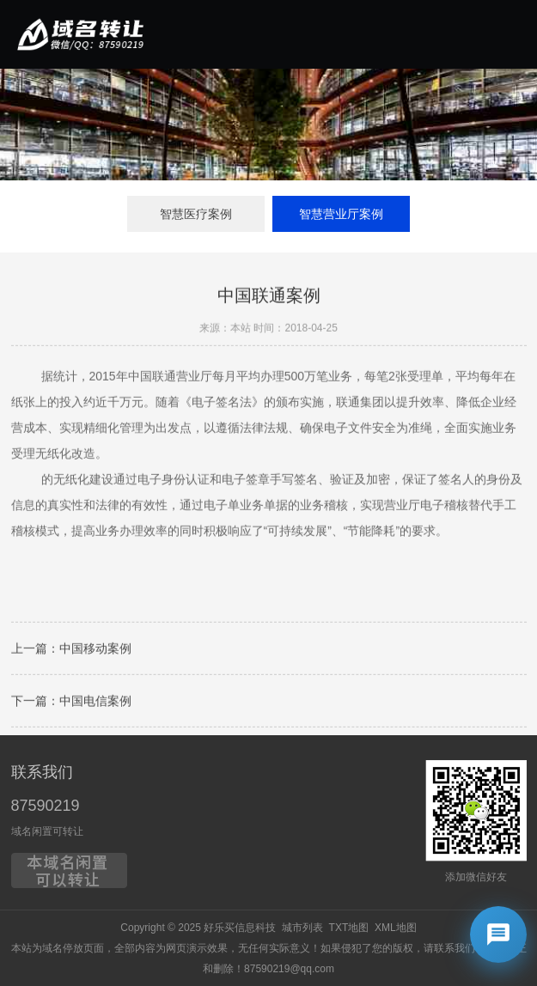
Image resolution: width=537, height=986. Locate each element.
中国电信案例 (95, 702)
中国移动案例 (95, 650)
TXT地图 (349, 928)
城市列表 (302, 928)
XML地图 (396, 928)
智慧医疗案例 (196, 214)
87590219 (45, 805)
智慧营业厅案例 (341, 214)
